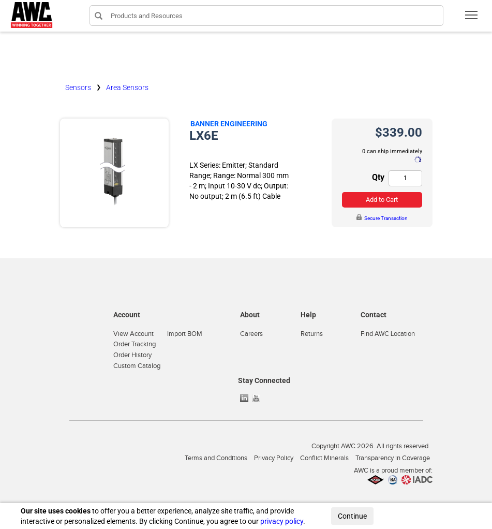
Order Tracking (134, 344)
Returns (312, 334)
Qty (378, 177)
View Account (133, 334)
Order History (132, 355)
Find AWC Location (388, 334)
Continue (352, 516)
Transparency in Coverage (392, 458)
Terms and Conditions (216, 458)
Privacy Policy (273, 458)
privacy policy (281, 521)
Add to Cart (382, 199)
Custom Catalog (136, 366)
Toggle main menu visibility (472, 18)
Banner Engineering (228, 124)
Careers (251, 334)
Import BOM (184, 334)
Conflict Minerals (324, 458)
